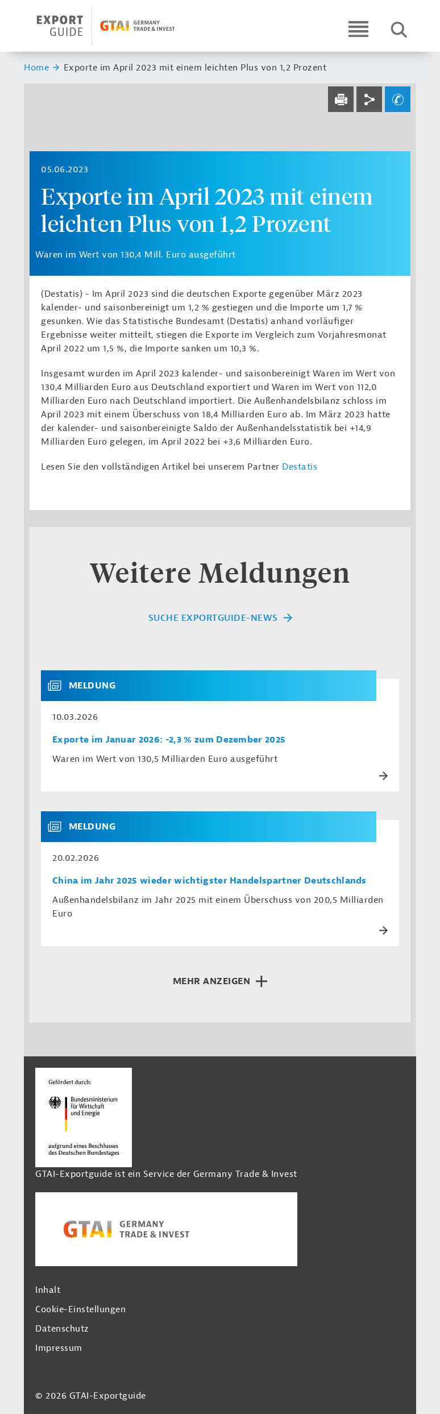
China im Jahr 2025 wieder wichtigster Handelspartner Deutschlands (209, 881)
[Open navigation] (358, 29)
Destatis (299, 466)
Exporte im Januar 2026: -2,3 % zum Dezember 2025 (168, 740)
